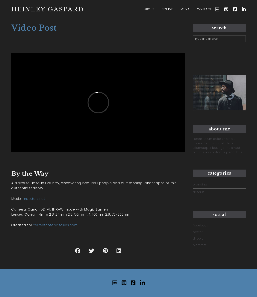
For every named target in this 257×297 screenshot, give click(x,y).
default (198, 192)
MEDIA (185, 9)
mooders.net (34, 198)
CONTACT (204, 9)
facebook (200, 225)
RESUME (167, 9)
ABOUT (149, 9)
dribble (198, 238)
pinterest (200, 245)
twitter (198, 232)
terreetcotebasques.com (55, 225)
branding (200, 184)
